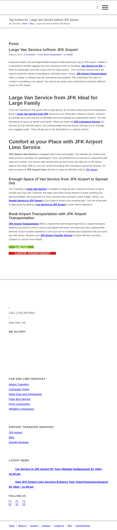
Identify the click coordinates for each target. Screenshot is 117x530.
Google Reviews (19, 442)
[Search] (95, 7)
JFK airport (91, 169)
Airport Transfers (19, 384)
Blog (11, 437)
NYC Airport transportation (50, 54)
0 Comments (29, 54)
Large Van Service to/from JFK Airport (43, 49)
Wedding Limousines (21, 408)
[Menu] (103, 7)
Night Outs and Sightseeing (25, 394)
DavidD (69, 54)
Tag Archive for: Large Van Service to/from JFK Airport (43, 19)
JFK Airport (15, 432)
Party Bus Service (19, 399)
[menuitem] (95, 7)
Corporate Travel (19, 389)
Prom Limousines (19, 403)
